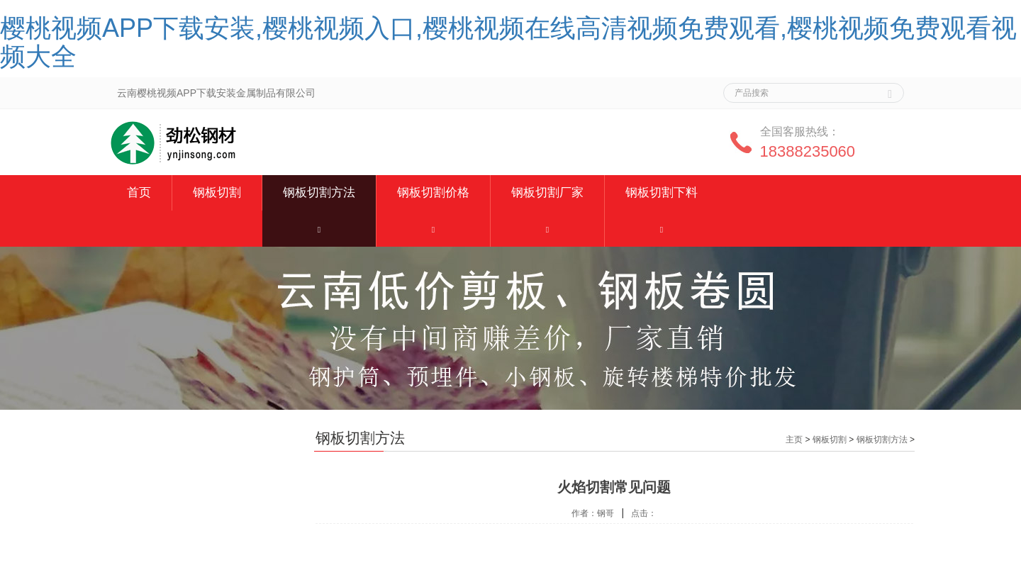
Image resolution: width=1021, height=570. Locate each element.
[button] (319, 229)
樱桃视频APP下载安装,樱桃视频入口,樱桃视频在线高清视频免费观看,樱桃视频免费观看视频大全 (508, 42)
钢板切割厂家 (547, 192)
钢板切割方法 (319, 192)
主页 (794, 440)
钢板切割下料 (661, 192)
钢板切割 (217, 192)
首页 (139, 192)
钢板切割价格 (433, 192)
